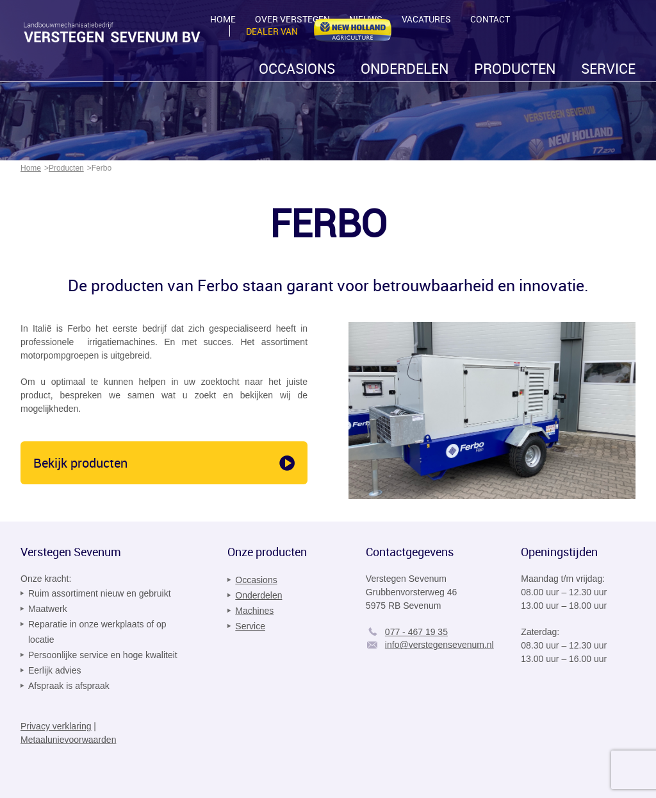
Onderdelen (404, 68)
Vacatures (426, 19)
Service (608, 68)
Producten (514, 68)
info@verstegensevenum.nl (439, 645)
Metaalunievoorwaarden (68, 739)
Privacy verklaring (55, 726)
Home (223, 19)
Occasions (297, 68)
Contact (490, 19)
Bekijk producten (80, 462)
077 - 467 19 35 (416, 632)
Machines (254, 611)
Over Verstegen (292, 19)
